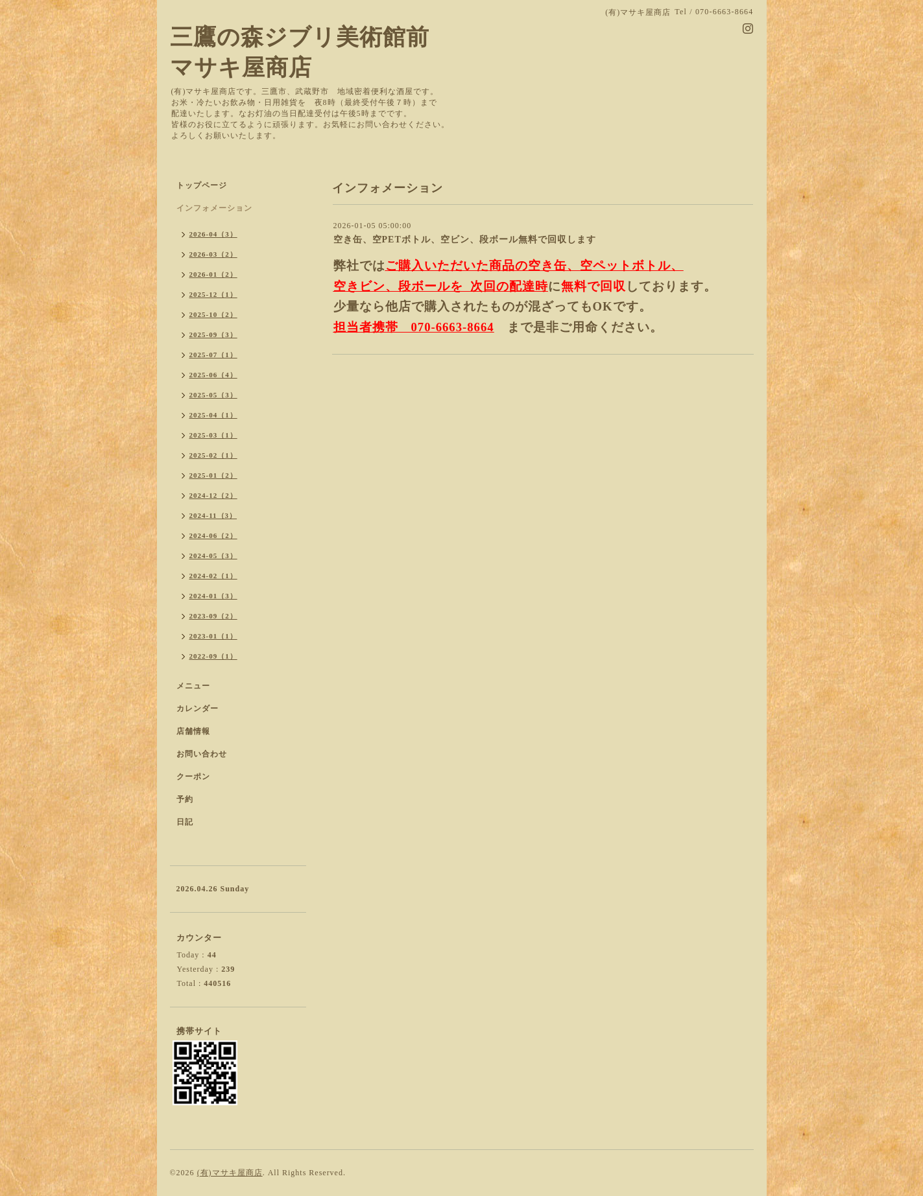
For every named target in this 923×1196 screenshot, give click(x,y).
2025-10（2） (213, 314)
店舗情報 (193, 731)
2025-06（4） (213, 375)
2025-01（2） (213, 475)
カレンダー (197, 708)
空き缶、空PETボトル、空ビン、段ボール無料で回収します (464, 239)
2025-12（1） (213, 294)
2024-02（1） (213, 576)
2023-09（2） (213, 616)
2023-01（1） (213, 636)
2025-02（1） (213, 455)
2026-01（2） (213, 274)
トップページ (201, 185)
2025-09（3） (213, 334)
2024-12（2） (213, 495)
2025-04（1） (213, 415)
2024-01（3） (213, 596)
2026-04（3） (213, 234)
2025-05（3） (213, 395)
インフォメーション (214, 208)
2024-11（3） (213, 515)
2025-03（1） (213, 435)
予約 (184, 799)
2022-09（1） (213, 656)
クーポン (193, 776)
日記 (184, 822)
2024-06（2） (213, 535)
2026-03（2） (213, 254)
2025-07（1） (213, 354)
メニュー (193, 685)
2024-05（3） (213, 555)
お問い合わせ (201, 753)
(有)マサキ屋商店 (230, 1172)
